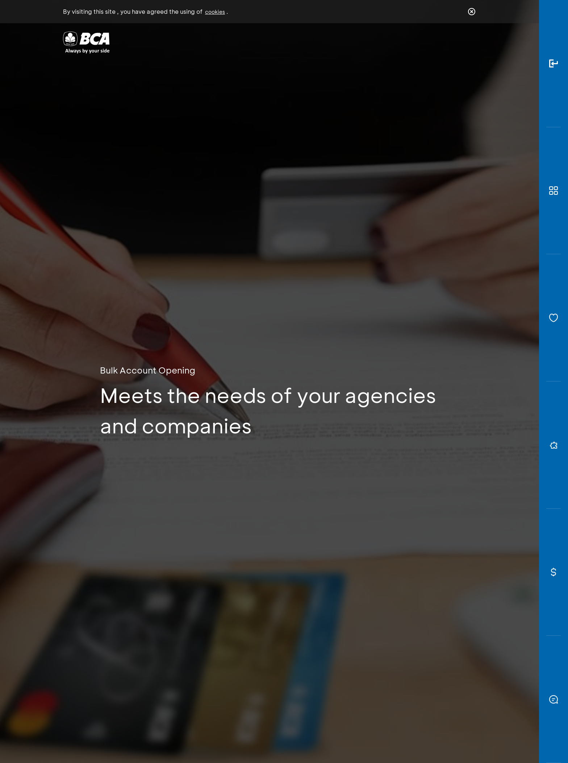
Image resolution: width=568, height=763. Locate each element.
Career (360, 42)
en (469, 42)
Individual (211, 42)
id (457, 42)
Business (260, 42)
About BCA (311, 42)
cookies (215, 11)
